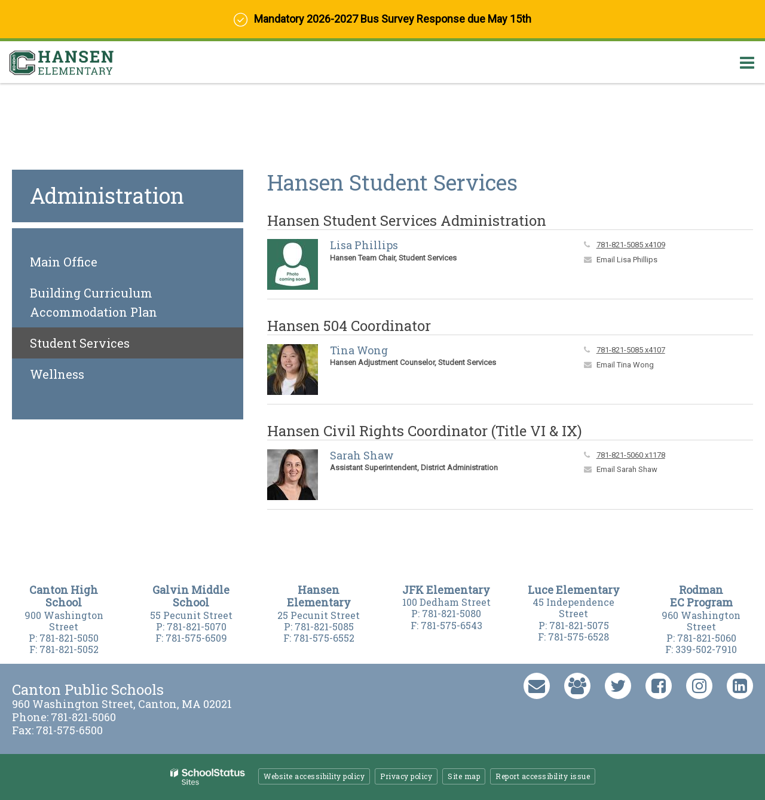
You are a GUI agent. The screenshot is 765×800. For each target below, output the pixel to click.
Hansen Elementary (319, 596)
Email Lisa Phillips (626, 259)
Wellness (57, 374)
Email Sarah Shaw (626, 469)
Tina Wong (359, 350)
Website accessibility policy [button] (314, 776)
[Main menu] (747, 62)
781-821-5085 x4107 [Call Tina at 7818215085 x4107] (630, 349)
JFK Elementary (446, 590)
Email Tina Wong (625, 364)
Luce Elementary (574, 590)
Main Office (63, 261)
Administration (107, 195)
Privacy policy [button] (406, 776)
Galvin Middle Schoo (191, 596)
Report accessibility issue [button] (542, 776)
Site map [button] (464, 776)
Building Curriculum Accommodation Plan (119, 306)
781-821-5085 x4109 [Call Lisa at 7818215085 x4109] (630, 244)
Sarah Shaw (362, 455)
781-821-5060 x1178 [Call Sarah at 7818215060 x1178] (630, 454)
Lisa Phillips (364, 245)
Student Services (80, 343)
